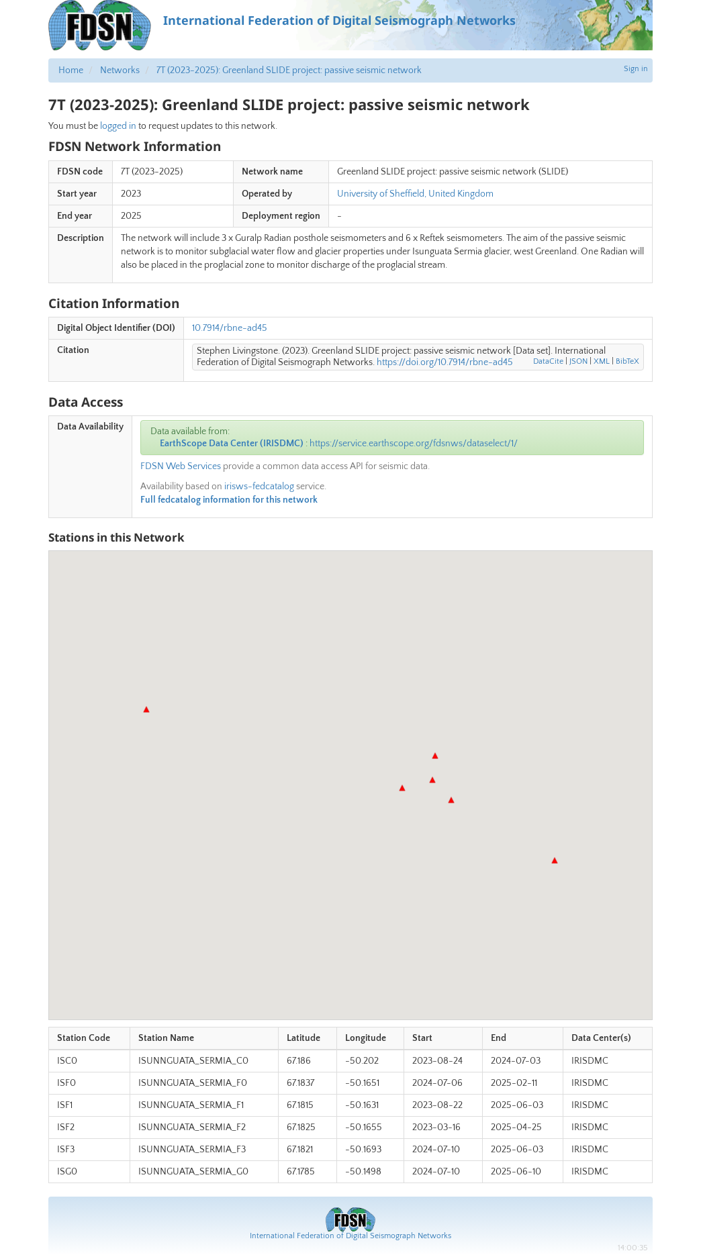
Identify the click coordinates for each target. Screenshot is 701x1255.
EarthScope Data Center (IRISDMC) (231, 443)
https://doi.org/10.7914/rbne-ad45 (445, 362)
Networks (120, 70)
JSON (578, 361)
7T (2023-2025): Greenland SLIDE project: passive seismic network (289, 70)
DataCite (548, 361)
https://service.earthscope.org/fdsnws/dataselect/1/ (414, 443)
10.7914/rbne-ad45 (229, 328)
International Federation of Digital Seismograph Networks (350, 1236)
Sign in (636, 68)
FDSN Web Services (180, 466)
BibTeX (627, 361)
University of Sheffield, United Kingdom (415, 194)
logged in (118, 126)
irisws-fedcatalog (259, 486)
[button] (146, 709)
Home (70, 70)
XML (602, 361)
